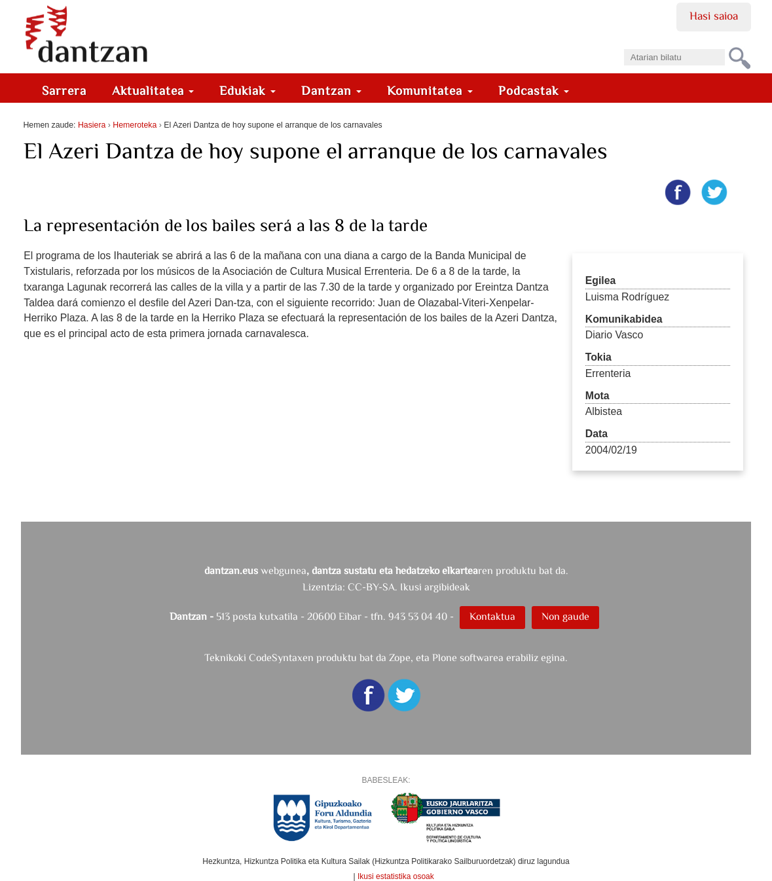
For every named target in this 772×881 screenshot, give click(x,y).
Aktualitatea (153, 91)
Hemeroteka (134, 125)
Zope (400, 657)
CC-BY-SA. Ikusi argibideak (409, 586)
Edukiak (247, 91)
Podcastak (533, 91)
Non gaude (565, 616)
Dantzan (331, 91)
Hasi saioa (713, 15)
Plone (444, 657)
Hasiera (91, 125)
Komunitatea (430, 91)
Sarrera (64, 91)
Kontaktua (492, 616)
